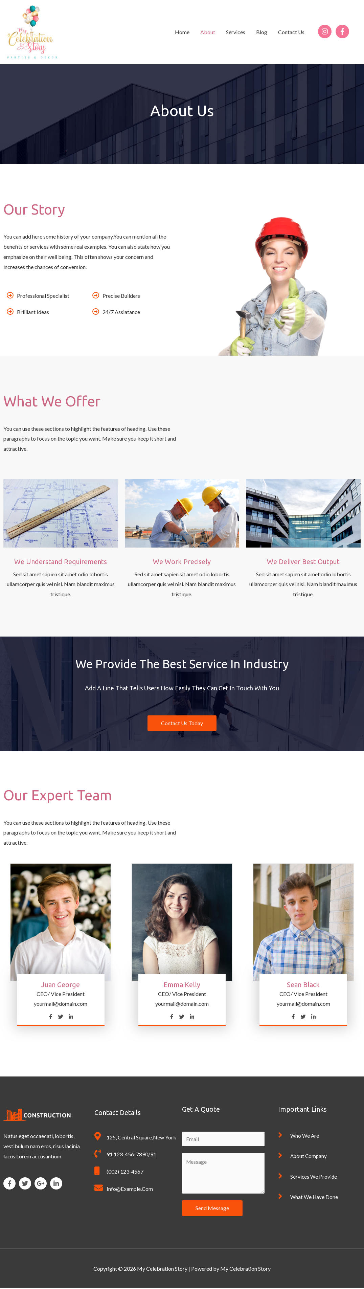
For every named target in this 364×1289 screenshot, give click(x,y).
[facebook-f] (344, 31)
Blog (261, 32)
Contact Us (291, 32)
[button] (182, 723)
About (207, 32)
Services (235, 32)
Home (182, 32)
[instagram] (326, 31)
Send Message (212, 1208)
